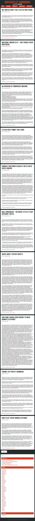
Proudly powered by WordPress (12, 519)
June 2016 (3, 508)
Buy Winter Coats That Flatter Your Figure (17, 10)
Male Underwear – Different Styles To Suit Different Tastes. (17, 213)
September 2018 (4, 490)
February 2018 (4, 497)
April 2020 (3, 478)
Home (3, 6)
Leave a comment (12, 81)
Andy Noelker (25, 519)
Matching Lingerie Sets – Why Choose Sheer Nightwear (17, 43)
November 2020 (4, 471)
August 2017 (3, 499)
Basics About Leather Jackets (12, 254)
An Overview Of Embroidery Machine (14, 86)
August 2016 (3, 506)
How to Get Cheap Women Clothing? (14, 418)
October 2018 (3, 489)
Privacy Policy (22, 6)
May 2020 (3, 477)
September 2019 (4, 481)
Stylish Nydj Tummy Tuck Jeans (13, 130)
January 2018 (3, 498)
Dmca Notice (15, 6)
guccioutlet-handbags (17, 2)
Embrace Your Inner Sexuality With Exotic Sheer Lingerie (17, 167)
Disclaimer (8, 6)
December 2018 (4, 487)
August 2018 (3, 491)
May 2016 (3, 509)
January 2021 (3, 469)
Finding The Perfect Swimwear (13, 372)
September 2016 (4, 505)
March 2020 (3, 479)
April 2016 (3, 510)
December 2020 (4, 470)
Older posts (4, 451)
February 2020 (4, 480)
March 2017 (3, 500)
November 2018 (4, 488)
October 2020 (3, 472)
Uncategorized (7, 81)
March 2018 (3, 496)
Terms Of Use (29, 6)
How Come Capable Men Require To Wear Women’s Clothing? (16, 318)
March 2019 (3, 486)
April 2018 (3, 495)
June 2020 (3, 476)
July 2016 (3, 507)
